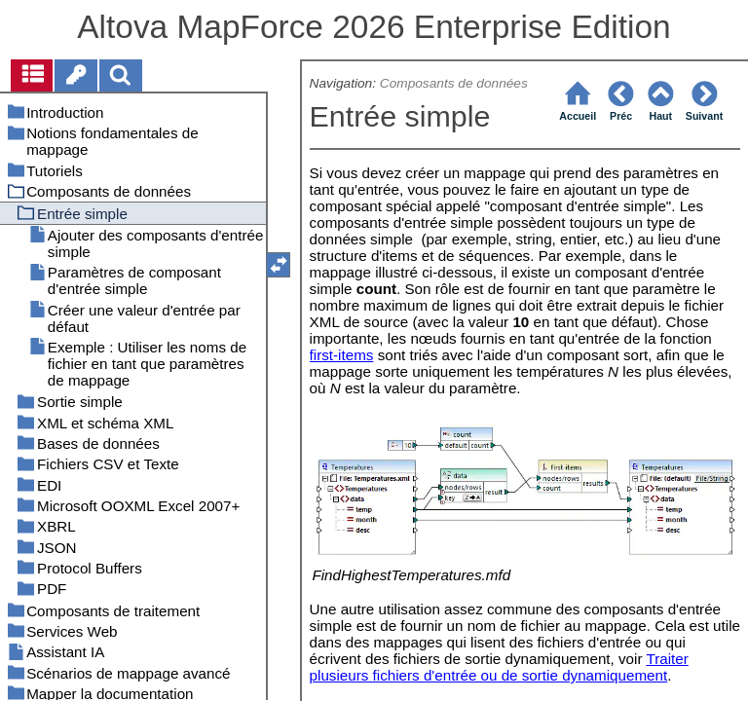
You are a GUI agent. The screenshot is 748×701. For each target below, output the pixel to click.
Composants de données (454, 83)
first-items (342, 355)
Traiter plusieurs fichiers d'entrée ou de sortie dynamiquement (499, 666)
